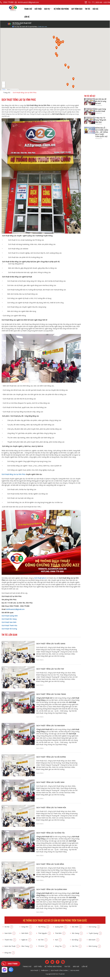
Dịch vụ (47, 8)
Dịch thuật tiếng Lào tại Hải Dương (51, 757)
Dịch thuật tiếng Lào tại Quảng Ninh (51, 889)
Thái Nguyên (44, 933)
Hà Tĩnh (42, 940)
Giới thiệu (38, 8)
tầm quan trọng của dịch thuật (100, 110)
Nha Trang (27, 946)
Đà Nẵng (77, 940)
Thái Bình (60, 933)
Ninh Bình (26, 933)
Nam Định (10, 933)
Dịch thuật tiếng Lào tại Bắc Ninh (50, 782)
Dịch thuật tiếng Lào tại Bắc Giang (50, 644)
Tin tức (87, 8)
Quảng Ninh (61, 927)
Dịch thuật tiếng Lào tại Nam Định (50, 726)
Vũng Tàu (60, 946)
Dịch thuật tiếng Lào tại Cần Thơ (50, 669)
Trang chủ (28, 8)
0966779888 (12, 964)
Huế (58, 940)
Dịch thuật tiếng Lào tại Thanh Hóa (51, 808)
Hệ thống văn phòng (61, 8)
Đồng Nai (10, 953)
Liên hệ (26, 16)
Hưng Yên (26, 927)
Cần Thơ (77, 946)
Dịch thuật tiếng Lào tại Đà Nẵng (50, 864)
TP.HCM (43, 946)
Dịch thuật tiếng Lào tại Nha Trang (51, 694)
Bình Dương (95, 946)
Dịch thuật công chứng (59, 970)
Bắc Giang (77, 933)
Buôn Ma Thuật (12, 946)
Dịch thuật (34, 970)
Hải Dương (94, 927)
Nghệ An (26, 940)
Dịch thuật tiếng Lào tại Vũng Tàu (50, 833)
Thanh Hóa (10, 940)
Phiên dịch (44, 970)
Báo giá (95, 8)
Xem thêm (40, 660)
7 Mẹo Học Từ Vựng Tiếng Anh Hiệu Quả (100, 120)
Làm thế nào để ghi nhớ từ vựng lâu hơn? (100, 101)
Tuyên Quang (95, 933)
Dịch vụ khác (74, 970)
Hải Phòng (43, 927)
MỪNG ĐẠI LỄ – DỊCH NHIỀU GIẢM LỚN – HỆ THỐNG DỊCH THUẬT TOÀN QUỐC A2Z (101, 132)
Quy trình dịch (76, 8)
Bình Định (94, 940)
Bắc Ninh (77, 927)
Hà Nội (9, 927)
